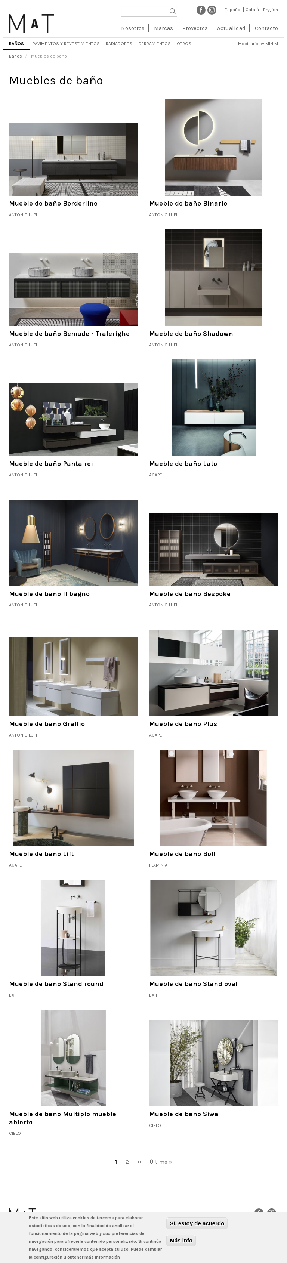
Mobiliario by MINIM (258, 43)
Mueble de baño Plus (183, 724)
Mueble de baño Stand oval (193, 984)
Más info (181, 1240)
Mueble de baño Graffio (47, 724)
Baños (16, 43)
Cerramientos (154, 43)
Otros (184, 43)
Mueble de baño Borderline (53, 203)
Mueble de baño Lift (41, 854)
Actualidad (231, 28)
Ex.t (13, 995)
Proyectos (195, 28)
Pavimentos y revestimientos (66, 43)
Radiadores (119, 43)
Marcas (163, 28)
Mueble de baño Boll (182, 854)
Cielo (15, 1133)
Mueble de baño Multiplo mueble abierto (62, 1118)
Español (233, 9)
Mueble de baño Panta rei (51, 464)
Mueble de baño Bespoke (190, 594)
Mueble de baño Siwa (184, 1114)
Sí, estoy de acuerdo (197, 1223)
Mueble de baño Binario (188, 203)
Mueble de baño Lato (183, 464)
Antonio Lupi (23, 214)
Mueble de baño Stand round (56, 984)
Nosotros (133, 28)
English (270, 9)
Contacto (266, 28)
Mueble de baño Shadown (191, 334)
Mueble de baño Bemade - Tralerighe (69, 334)
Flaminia (158, 865)
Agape (155, 475)
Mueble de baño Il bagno (49, 594)
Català (252, 9)
